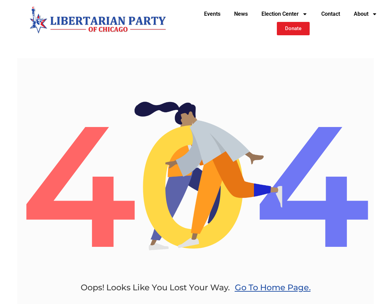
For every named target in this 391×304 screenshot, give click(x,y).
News (241, 14)
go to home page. (273, 287)
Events (212, 14)
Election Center (284, 14)
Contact (330, 14)
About (365, 14)
